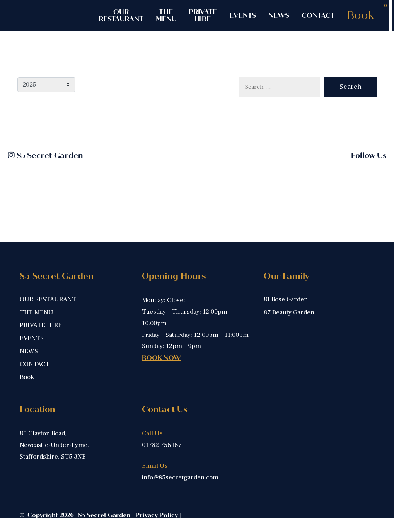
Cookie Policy (40, 485)
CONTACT (318, 15)
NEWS (278, 15)
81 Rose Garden (286, 260)
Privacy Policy (156, 475)
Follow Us (368, 155)
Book (360, 15)
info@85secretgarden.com (180, 437)
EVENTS (242, 15)
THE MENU (166, 15)
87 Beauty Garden (289, 272)
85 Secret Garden (45, 155)
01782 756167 (162, 405)
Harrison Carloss (348, 480)
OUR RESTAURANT (121, 15)
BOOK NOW (161, 318)
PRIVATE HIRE (203, 15)
